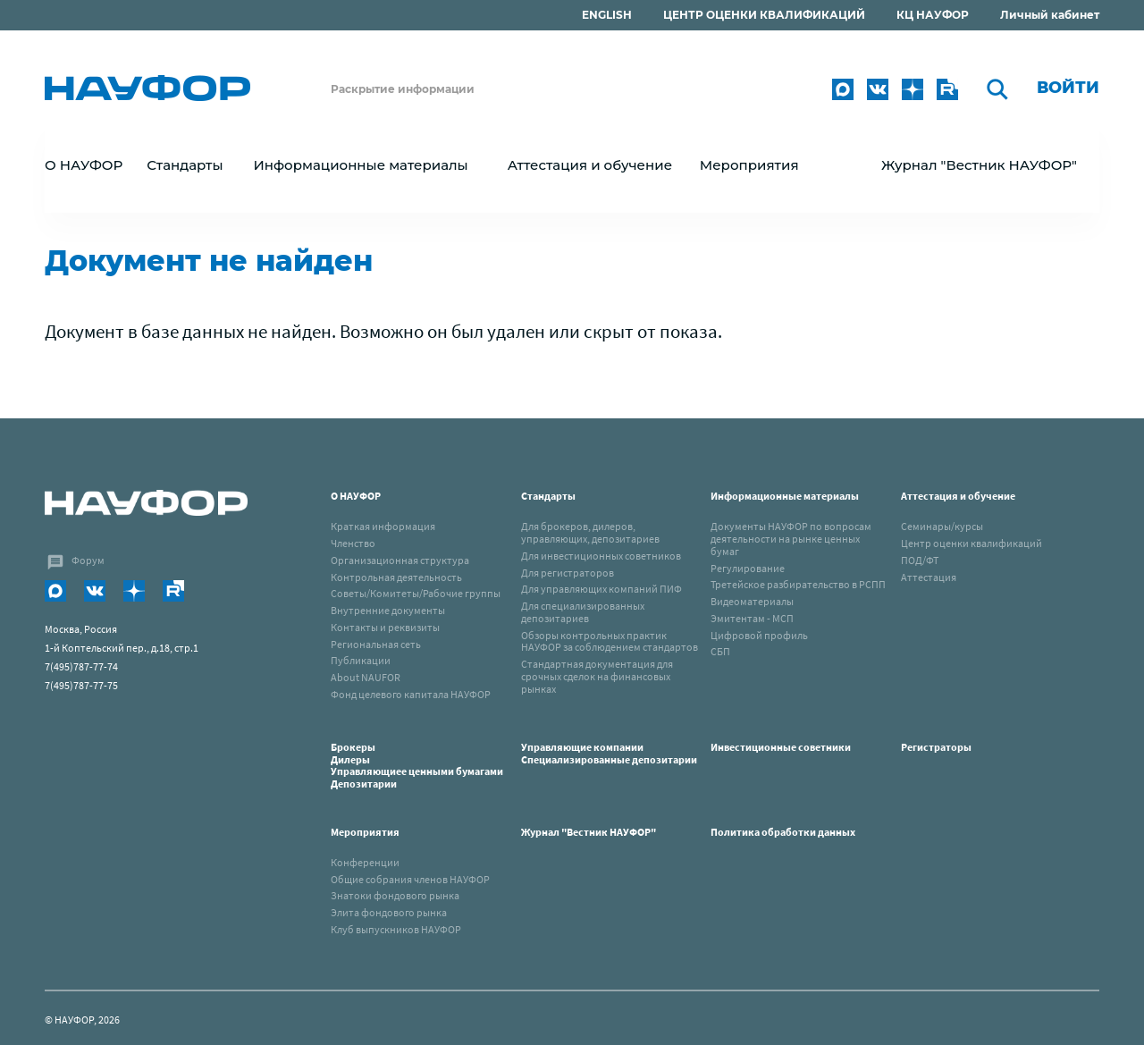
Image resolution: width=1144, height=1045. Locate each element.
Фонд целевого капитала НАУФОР (411, 694)
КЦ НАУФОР (932, 14)
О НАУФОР (356, 495)
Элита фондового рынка (389, 912)
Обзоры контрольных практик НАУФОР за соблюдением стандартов (609, 641)
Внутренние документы (388, 610)
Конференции (365, 862)
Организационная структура (400, 560)
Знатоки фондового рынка (395, 895)
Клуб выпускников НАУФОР (396, 929)
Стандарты (548, 495)
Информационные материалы (785, 495)
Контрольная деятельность (396, 577)
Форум (88, 560)
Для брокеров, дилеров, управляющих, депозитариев (590, 532)
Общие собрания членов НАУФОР (410, 879)
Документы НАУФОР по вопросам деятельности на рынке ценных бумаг (791, 538)
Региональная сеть (376, 644)
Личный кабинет (1049, 14)
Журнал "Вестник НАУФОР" (979, 164)
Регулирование (748, 568)
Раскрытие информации (403, 89)
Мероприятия (365, 832)
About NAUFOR (365, 677)
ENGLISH (607, 14)
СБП (720, 651)
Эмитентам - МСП (752, 618)
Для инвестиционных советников (601, 555)
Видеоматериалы (752, 601)
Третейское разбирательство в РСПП (798, 584)
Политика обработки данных (783, 832)
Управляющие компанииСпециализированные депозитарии (609, 753)
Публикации (361, 660)
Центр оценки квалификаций (971, 543)
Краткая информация (383, 526)
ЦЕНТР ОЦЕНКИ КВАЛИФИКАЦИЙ (764, 14)
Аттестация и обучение (958, 495)
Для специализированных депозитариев (582, 612)
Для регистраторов (567, 572)
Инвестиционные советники (781, 747)
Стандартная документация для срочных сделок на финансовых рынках (597, 676)
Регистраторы (936, 747)
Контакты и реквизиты (385, 627)
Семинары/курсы (942, 526)
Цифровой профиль (759, 635)
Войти (1068, 87)
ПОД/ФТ (919, 560)
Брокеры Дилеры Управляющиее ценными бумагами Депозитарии (418, 765)
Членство (353, 543)
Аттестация (928, 577)
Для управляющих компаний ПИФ (601, 588)
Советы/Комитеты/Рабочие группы (415, 593)
